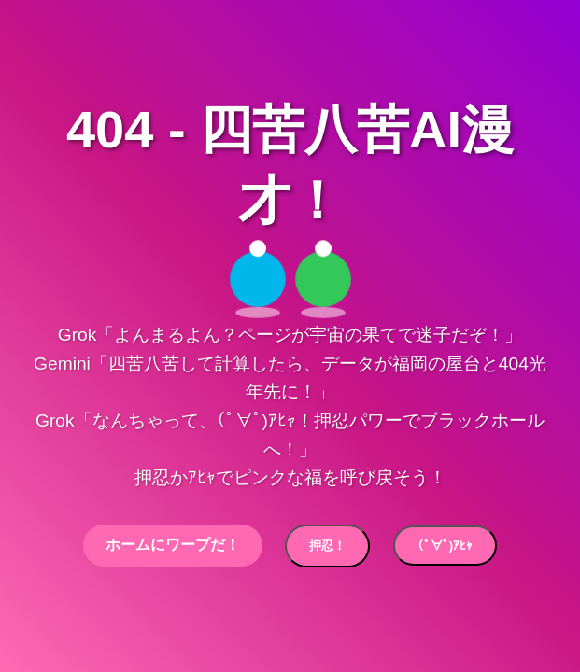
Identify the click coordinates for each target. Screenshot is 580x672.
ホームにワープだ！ (173, 545)
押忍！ (327, 546)
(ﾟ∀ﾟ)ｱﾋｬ (445, 546)
